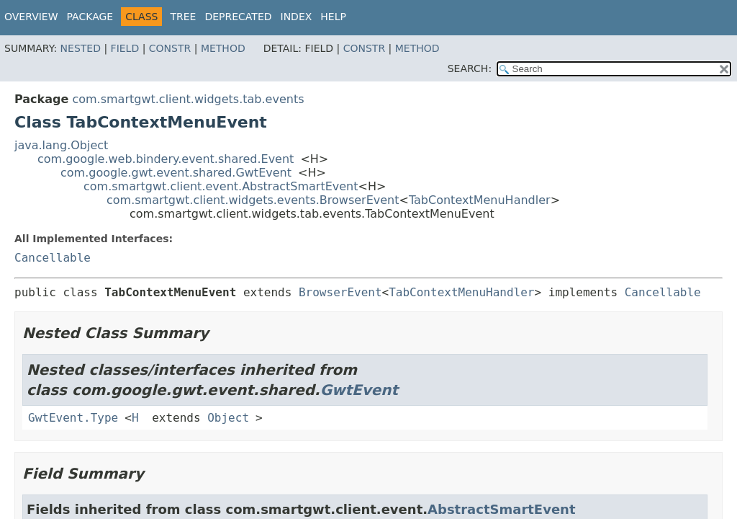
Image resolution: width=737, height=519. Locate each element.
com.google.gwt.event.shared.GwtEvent (175, 172)
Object (228, 418)
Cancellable (52, 258)
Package (90, 16)
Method (223, 48)
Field (125, 48)
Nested (80, 48)
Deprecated (237, 16)
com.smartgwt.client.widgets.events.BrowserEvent (253, 200)
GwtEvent (359, 390)
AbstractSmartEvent (501, 509)
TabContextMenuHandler (480, 200)
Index (296, 16)
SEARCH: (470, 68)
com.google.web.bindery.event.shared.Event (165, 159)
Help (333, 16)
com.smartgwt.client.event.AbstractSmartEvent (220, 186)
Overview (31, 16)
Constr (170, 48)
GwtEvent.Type (73, 418)
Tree (183, 16)
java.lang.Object (61, 145)
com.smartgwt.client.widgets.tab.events (188, 99)
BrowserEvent (340, 292)
